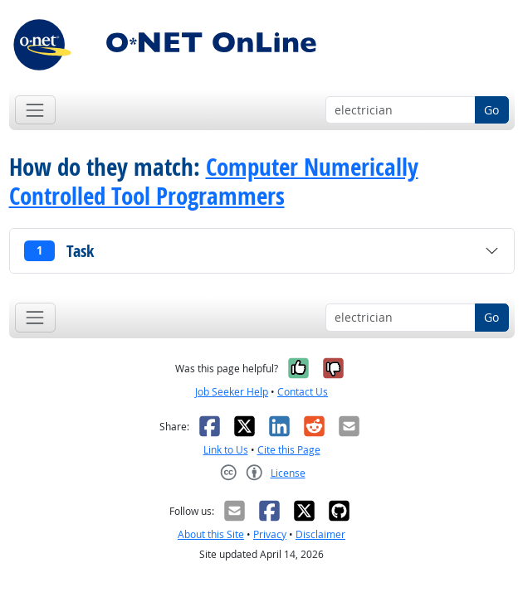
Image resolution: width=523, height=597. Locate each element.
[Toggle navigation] (35, 109)
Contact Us (302, 392)
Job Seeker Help (231, 392)
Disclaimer (320, 534)
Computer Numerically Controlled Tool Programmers (213, 181)
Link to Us (225, 450)
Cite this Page (288, 450)
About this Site (211, 534)
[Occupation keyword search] (400, 110)
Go (491, 110)
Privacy (269, 534)
